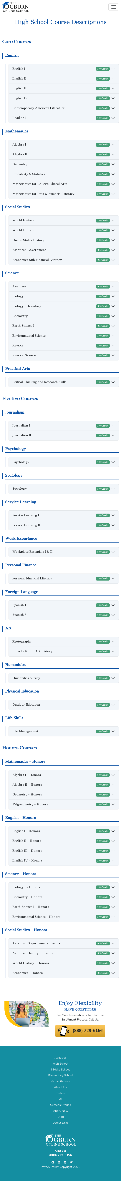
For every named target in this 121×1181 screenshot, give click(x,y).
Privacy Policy (50, 1167)
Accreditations (60, 1081)
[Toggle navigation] (113, 7)
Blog (60, 1117)
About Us (60, 1087)
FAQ (61, 1099)
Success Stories (60, 1105)
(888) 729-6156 (88, 1030)
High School (60, 1064)
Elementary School (60, 1075)
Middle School (60, 1070)
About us (60, 1058)
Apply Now (60, 1111)
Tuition (60, 1093)
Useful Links (60, 1123)
